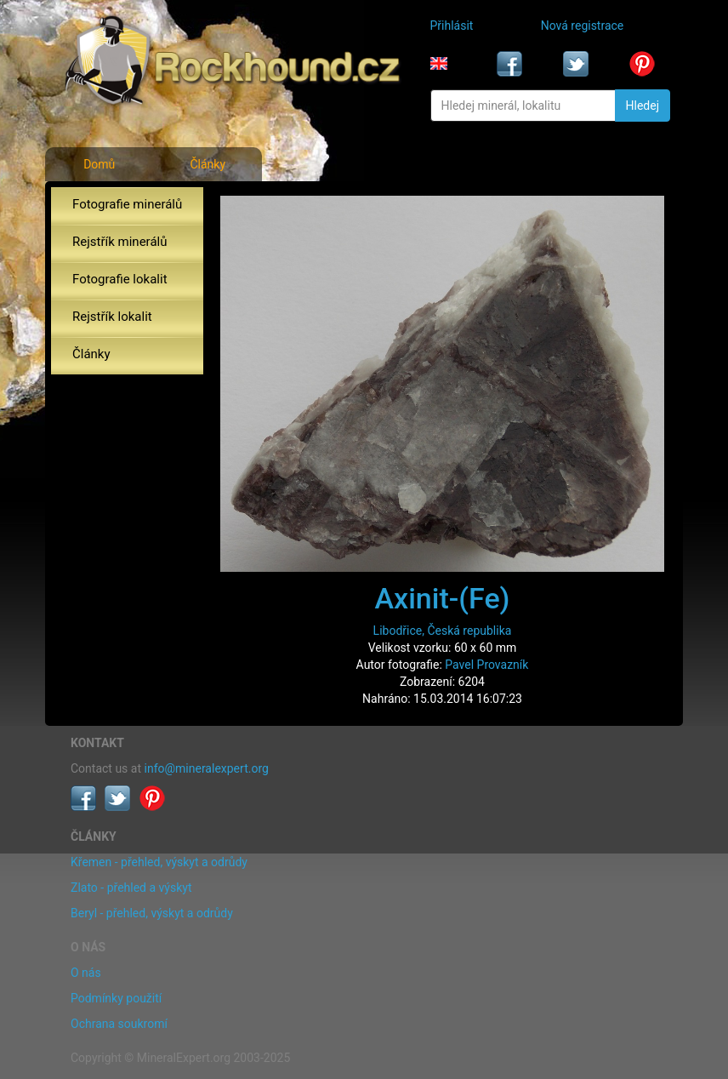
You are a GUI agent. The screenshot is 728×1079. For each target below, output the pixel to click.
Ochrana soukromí (119, 1023)
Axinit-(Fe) (441, 598)
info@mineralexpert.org (207, 768)
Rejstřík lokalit (112, 316)
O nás (86, 972)
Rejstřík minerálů (119, 241)
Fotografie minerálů (127, 204)
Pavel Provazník (486, 664)
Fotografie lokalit (120, 279)
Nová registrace (582, 25)
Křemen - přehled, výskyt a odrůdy (159, 862)
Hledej (642, 105)
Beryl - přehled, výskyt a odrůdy (152, 913)
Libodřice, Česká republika (442, 630)
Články (207, 164)
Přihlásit (452, 25)
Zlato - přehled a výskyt (131, 887)
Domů (99, 164)
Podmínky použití (116, 998)
